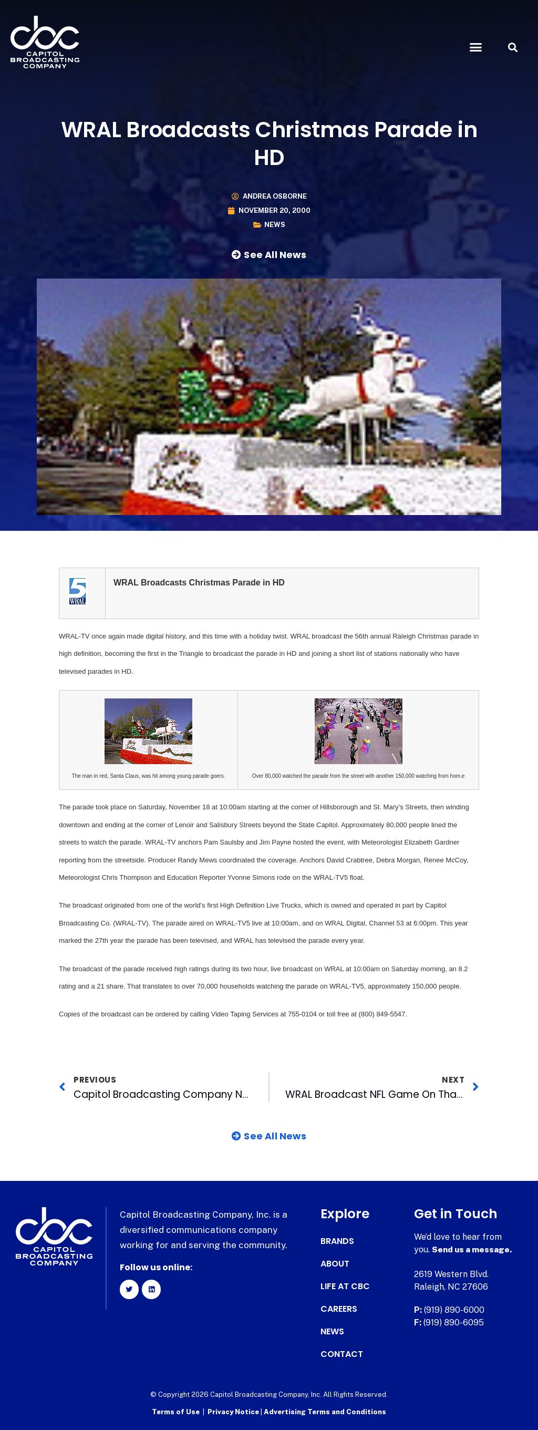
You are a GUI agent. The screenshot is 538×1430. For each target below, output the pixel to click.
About (334, 1264)
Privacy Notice (234, 1412)
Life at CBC (345, 1286)
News (274, 225)
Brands (337, 1241)
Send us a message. (472, 1249)
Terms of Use (176, 1412)
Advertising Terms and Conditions (325, 1412)
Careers (338, 1309)
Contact (341, 1354)
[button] (475, 47)
